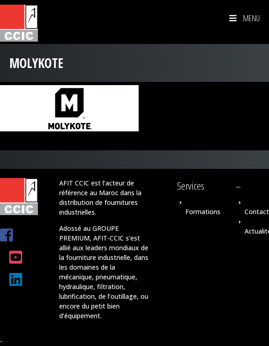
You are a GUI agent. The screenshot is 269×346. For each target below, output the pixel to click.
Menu (243, 18)
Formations (202, 211)
